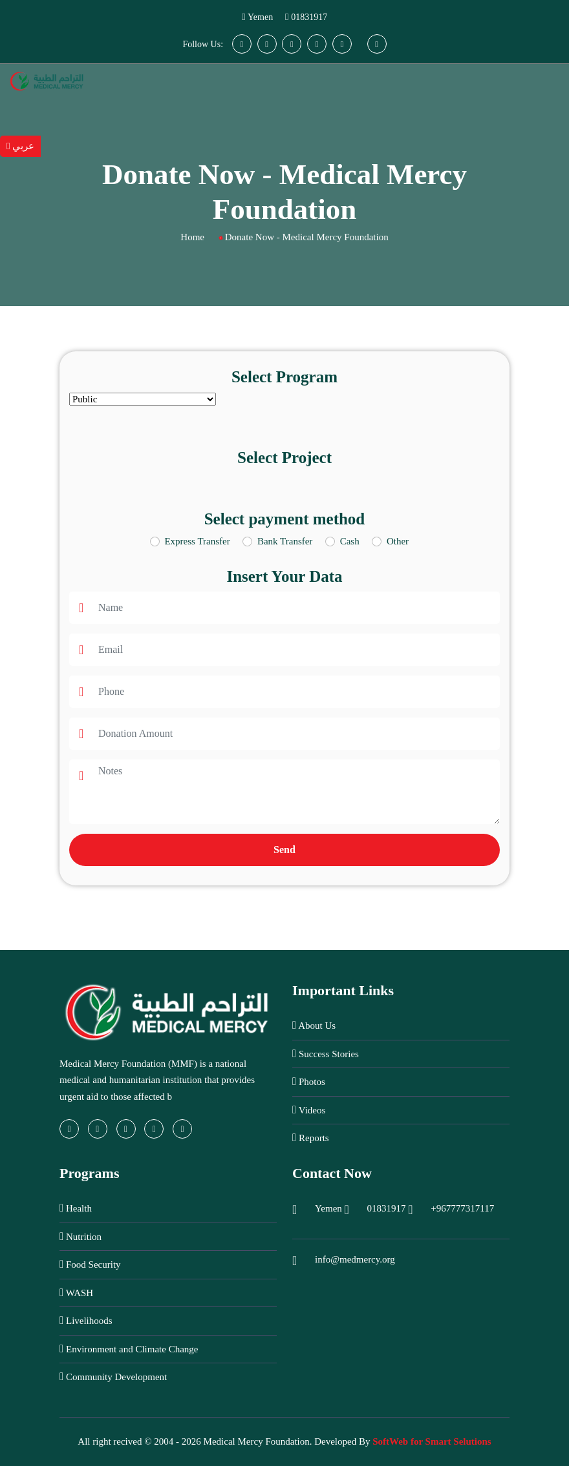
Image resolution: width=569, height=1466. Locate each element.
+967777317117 (462, 1208)
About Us (314, 1025)
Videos (308, 1109)
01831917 (309, 17)
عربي (20, 146)
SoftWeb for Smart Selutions (431, 1441)
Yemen (260, 17)
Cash (350, 541)
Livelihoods (86, 1320)
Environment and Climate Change (129, 1348)
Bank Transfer (284, 541)
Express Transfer (197, 541)
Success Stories (325, 1053)
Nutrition (80, 1236)
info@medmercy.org (355, 1259)
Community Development (113, 1376)
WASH (76, 1292)
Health (75, 1208)
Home (192, 237)
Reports (310, 1137)
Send (284, 849)
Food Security (90, 1264)
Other (398, 541)
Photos (308, 1081)
